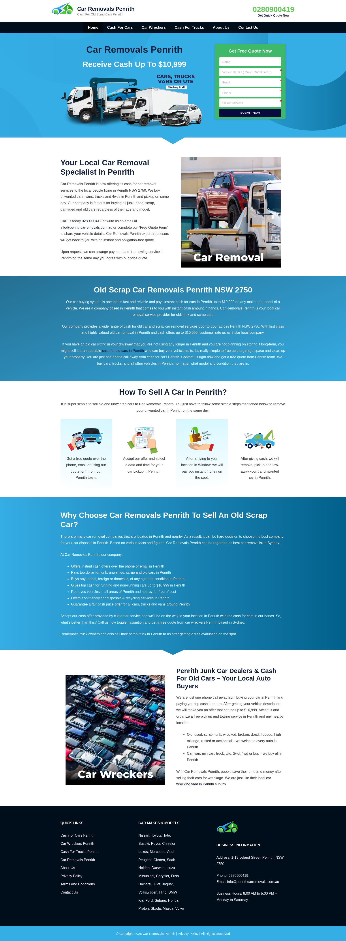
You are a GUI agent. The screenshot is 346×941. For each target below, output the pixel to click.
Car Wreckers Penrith (77, 843)
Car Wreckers (154, 27)
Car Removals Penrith (106, 9)
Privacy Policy (71, 876)
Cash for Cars (120, 27)
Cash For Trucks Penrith (79, 852)
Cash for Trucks (189, 27)
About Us (221, 27)
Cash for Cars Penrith (77, 835)
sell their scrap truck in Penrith (138, 634)
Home (93, 27)
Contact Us (248, 27)
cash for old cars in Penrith (123, 351)
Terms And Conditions (77, 884)
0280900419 (273, 9)
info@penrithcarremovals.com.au (86, 227)
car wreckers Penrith (201, 622)
